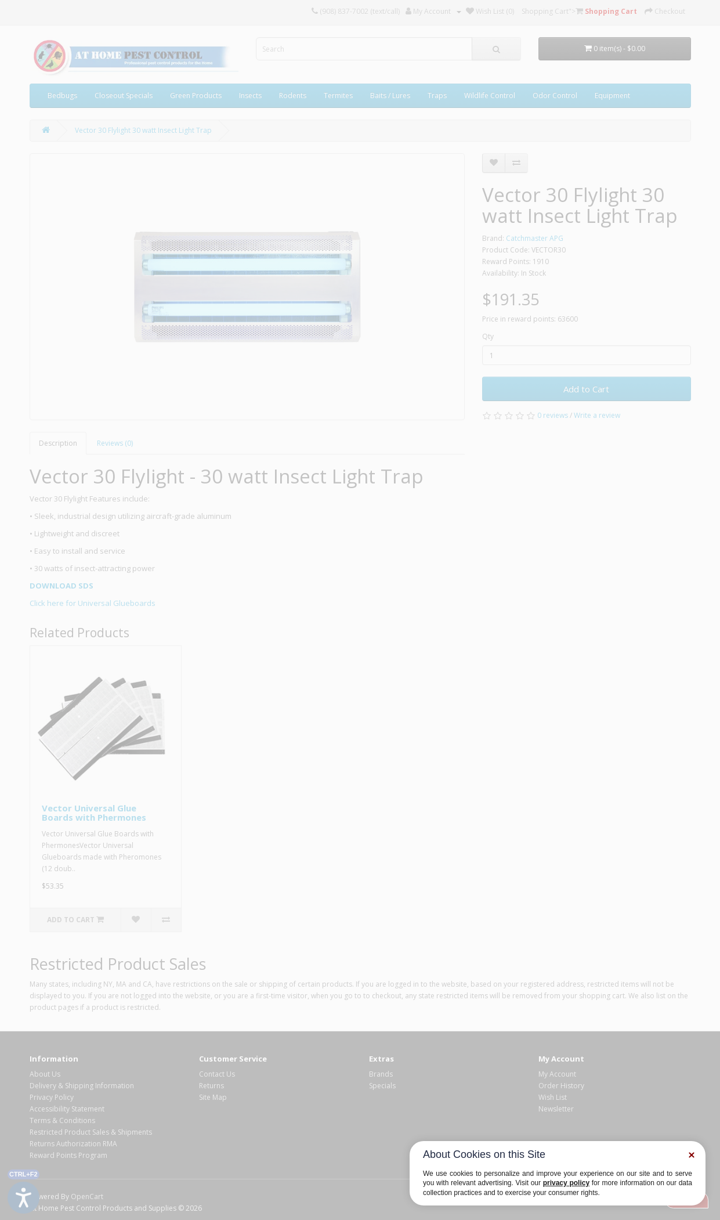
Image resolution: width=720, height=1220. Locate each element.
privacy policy (566, 1183)
